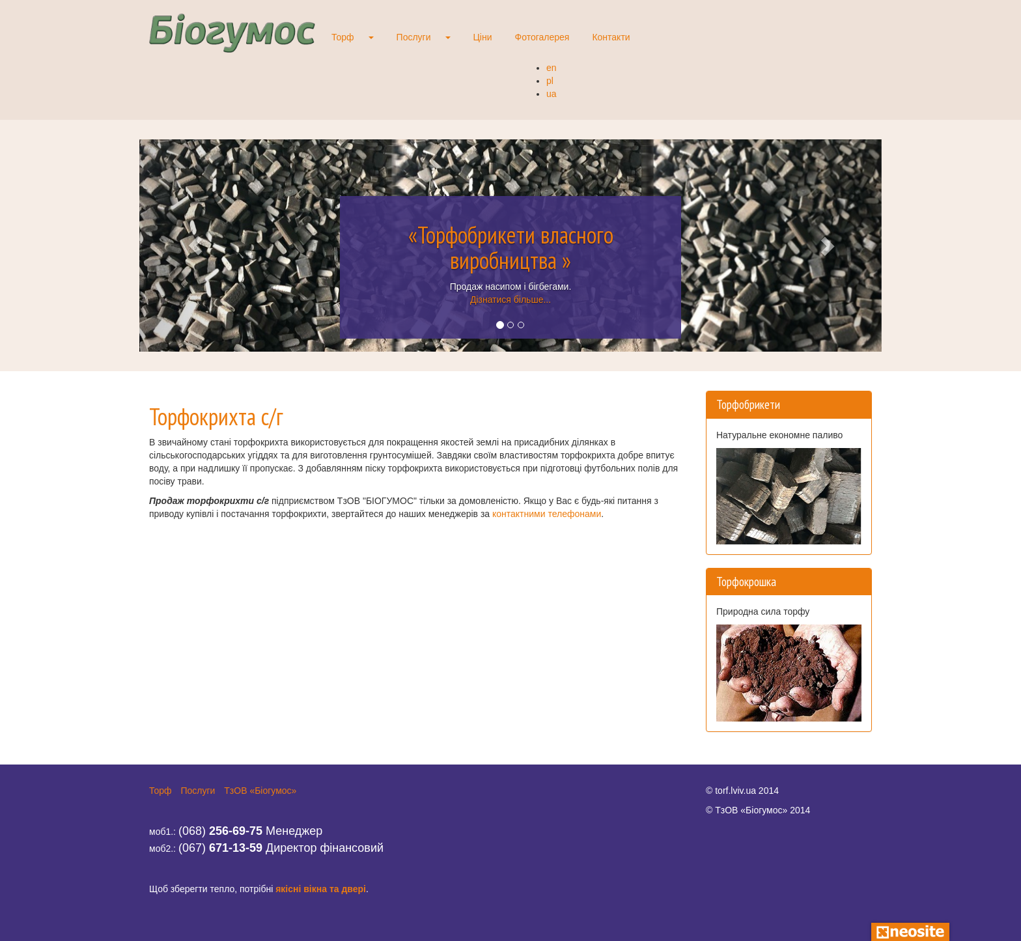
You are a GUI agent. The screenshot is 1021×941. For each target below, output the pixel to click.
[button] (195, 245)
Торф (342, 37)
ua (551, 94)
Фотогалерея (542, 37)
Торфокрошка (746, 581)
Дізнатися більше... (510, 299)
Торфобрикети (748, 404)
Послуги (414, 37)
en (551, 68)
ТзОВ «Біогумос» (260, 790)
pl (549, 81)
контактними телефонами (546, 514)
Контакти (611, 37)
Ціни (482, 37)
